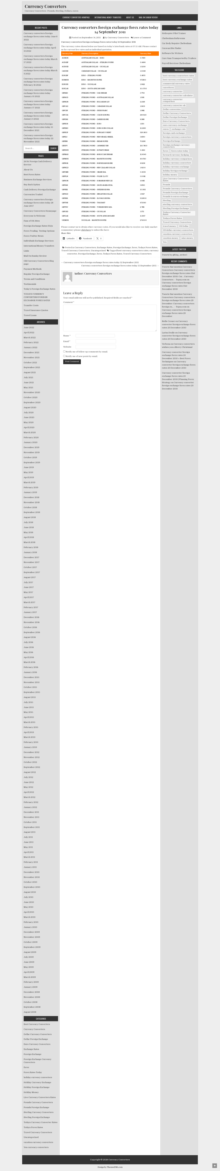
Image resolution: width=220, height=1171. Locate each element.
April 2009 (29, 972)
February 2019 (31, 487)
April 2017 (29, 597)
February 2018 (31, 547)
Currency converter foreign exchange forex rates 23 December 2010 (178, 324)
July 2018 (28, 522)
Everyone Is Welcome (34, 216)
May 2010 (28, 907)
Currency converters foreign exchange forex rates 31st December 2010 (176, 286)
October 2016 (30, 627)
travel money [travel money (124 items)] (169, 226)
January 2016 (30, 672)
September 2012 (32, 767)
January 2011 (30, 867)
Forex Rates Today (33, 1072)
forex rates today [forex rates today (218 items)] (179, 151)
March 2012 (29, 797)
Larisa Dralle (168, 333)
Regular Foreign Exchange (37, 274)
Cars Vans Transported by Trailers (179, 58)
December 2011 (31, 812)
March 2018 (29, 542)
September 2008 (32, 1007)
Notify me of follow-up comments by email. (87, 352)
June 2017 (29, 587)
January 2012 (30, 807)
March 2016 (29, 662)
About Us (130, 17)
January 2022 (30, 347)
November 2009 (32, 937)
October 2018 (30, 507)
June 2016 (29, 647)
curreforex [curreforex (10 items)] (168, 87)
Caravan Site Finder (171, 48)
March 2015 (29, 722)
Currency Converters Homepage (76, 17)
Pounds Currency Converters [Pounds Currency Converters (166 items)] (177, 188)
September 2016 (32, 632)
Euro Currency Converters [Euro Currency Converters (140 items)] (176, 121)
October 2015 (30, 687)
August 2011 (29, 832)
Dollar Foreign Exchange (36, 1039)
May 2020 (29, 422)
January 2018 (30, 552)
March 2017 (29, 602)
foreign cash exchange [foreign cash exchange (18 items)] (174, 133)
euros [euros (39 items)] (166, 129)
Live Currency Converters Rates (40, 1097)
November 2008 (32, 997)
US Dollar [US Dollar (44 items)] (184, 226)
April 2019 (29, 477)
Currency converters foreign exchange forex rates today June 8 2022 (40, 36)
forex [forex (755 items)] (165, 151)
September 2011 (32, 827)
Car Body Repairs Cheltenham (176, 43)
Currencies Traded (33, 194)
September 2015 (32, 692)
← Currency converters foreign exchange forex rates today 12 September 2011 (100, 262)
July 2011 (28, 837)
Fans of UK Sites (32, 221)
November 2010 (32, 877)
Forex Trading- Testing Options (39, 231)
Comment (68, 302)
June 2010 (29, 902)
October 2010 (30, 882)
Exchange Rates (104, 247)
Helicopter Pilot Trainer (174, 33)
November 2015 (32, 682)
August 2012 (30, 772)
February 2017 (31, 607)
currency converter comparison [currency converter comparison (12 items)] (173, 100)
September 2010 (32, 887)
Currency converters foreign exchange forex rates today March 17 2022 (40, 59)
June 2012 (29, 782)
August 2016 (30, 637)
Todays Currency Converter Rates (40, 1122)
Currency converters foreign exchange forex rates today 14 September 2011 (110, 29)
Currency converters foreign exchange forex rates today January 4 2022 (38, 116)
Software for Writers (172, 53)
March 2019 (29, 482)
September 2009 (32, 947)
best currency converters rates (132, 250)
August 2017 (30, 577)
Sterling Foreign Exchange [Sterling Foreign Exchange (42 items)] (176, 208)
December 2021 (31, 352)
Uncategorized (98, 250)
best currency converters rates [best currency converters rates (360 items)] (178, 76)
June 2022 (29, 327)
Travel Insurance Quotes (36, 310)
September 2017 (32, 572)
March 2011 (29, 857)
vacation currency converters (38, 1142)
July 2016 (28, 642)
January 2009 (30, 987)
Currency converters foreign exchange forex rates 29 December (176, 313)
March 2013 (29, 737)
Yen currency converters (36, 1147)
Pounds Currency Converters (38, 1102)
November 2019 (32, 452)
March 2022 (30, 337)
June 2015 (29, 707)
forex (134, 247)
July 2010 (28, 897)
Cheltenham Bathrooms (173, 38)
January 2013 (30, 747)
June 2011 (28, 842)
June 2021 (29, 382)
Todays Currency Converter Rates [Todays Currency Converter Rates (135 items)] (177, 213)
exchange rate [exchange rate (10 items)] (179, 129)
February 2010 (31, 922)
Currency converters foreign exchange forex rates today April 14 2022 (40, 47)
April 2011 (29, 852)
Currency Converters (45, 6)
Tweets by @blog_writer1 (174, 255)
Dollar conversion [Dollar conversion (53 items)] (172, 109)
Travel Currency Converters (75, 250)
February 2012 (31, 802)
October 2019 (30, 457)
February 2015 (31, 727)
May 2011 (28, 847)
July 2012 (28, 777)
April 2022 (29, 332)
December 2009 (32, 932)
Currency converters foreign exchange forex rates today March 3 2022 (40, 70)
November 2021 (32, 357)
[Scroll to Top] (214, 1165)
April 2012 (29, 792)
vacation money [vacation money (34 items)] (170, 238)
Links (26, 251)
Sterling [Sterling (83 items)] (167, 200)
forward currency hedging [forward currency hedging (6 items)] (176, 155)
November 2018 (32, 502)
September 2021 (32, 367)
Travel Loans (30, 315)
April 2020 (29, 427)
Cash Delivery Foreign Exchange (40, 189)
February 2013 (31, 742)
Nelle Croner (168, 321)
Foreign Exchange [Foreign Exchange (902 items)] (172, 141)
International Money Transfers (108, 17)
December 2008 (32, 992)
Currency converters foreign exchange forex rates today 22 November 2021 (38, 138)
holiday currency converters (38, 1077)
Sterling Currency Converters (38, 1112)
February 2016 (31, 667)
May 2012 (28, 787)
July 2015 (28, 702)
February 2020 (31, 437)
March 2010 (29, 917)
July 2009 (29, 957)
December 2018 (31, 497)
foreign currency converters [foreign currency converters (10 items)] (177, 137)
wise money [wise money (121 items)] (187, 238)
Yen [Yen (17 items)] (165, 242)
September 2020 (32, 402)
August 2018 (30, 517)
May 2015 (28, 712)
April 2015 (29, 717)
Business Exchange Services (38, 179)
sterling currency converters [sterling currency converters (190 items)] (177, 204)
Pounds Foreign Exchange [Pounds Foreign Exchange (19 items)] (175, 192)
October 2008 (30, 1002)
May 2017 (28, 592)
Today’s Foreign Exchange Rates (39, 289)
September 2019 (32, 462)
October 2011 (30, 822)
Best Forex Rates (32, 174)
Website (67, 347)
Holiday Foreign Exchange (37, 1087)
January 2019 (30, 492)
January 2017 (30, 612)
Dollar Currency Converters (38, 1034)
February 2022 (31, 342)
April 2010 (29, 912)
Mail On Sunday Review (148, 17)
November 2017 (32, 562)
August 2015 (30, 697)
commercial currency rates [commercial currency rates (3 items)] (176, 83)
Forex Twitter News (34, 236)
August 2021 (30, 372)
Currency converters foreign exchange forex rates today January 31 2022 (38, 93)
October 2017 (30, 567)
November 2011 (31, 817)
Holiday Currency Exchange (37, 1082)
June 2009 (29, 962)
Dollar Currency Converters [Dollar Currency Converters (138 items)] (177, 113)
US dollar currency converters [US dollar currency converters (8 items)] (178, 230)
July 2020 (29, 412)
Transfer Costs (31, 305)
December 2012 (31, 752)
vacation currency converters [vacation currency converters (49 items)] (177, 234)
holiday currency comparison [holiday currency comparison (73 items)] (177, 159)
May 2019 (28, 472)
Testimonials (30, 284)
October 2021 (30, 362)
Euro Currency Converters (37, 1044)
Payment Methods (33, 269)
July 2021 (28, 377)
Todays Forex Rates (147, 247)
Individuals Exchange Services (39, 241)
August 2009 (30, 952)
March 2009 (30, 977)
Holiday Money (31, 1092)
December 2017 (31, 557)
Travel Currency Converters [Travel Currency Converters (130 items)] (177, 222)
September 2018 (32, 512)
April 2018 (29, 537)
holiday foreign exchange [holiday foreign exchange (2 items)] (175, 171)
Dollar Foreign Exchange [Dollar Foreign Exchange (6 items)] (175, 117)
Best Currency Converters (37, 1024)
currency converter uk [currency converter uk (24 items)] (174, 105)
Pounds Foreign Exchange (36, 1107)
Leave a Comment (142, 37)
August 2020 (30, 407)
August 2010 (30, 892)
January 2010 (30, 927)
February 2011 (31, 862)
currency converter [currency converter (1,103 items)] (173, 91)
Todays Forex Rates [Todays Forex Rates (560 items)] (172, 218)
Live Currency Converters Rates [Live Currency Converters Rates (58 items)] (176, 179)
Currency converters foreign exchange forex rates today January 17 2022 (38, 104)
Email (66, 341)
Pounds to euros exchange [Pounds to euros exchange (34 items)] (176, 196)
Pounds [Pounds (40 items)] (166, 184)
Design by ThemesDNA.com (110, 1167)
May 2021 (28, 387)
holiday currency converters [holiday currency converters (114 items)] (177, 163)
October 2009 (30, 942)
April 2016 (29, 657)
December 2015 (31, 677)
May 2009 (29, 967)
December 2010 (31, 872)
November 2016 (32, 622)
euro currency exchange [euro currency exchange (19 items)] (175, 125)
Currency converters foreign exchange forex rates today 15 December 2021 (38, 127)
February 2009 (31, 982)
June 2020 (29, 417)
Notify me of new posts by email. (82, 356)
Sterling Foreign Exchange (37, 1117)
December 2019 (31, 447)
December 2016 (31, 617)
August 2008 (30, 1012)
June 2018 (29, 527)
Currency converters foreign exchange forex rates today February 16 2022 (38, 82)
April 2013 (29, 732)
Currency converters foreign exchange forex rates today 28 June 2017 (38, 202)
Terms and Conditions (34, 279)
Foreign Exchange (122, 247)
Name (67, 336)
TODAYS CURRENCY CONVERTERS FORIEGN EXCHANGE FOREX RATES (37, 297)
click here (86, 230)
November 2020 (32, 392)
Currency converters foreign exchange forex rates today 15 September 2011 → (120, 265)
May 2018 (28, 532)
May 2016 (28, 652)
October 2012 (30, 762)
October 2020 (30, 397)
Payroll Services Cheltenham (176, 63)
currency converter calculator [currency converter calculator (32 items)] (178, 95)
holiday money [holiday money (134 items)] (170, 175)
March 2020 (30, 432)
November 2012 (32, 757)
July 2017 (28, 582)
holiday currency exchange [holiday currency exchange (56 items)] (176, 167)
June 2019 (29, 467)
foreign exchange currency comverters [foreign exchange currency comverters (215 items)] (176, 146)
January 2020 (30, 442)
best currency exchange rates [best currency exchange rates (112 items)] (177, 79)
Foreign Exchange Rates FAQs (38, 226)
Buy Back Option (32, 184)
